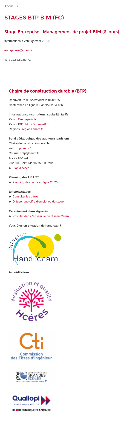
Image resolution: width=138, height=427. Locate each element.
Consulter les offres (25, 196)
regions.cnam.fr (32, 129)
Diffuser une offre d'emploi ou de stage (37, 201)
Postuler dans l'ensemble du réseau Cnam (40, 216)
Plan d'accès (20, 168)
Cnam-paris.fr (27, 119)
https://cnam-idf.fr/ (37, 124)
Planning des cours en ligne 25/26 (35, 182)
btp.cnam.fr (24, 148)
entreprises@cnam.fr (18, 50)
